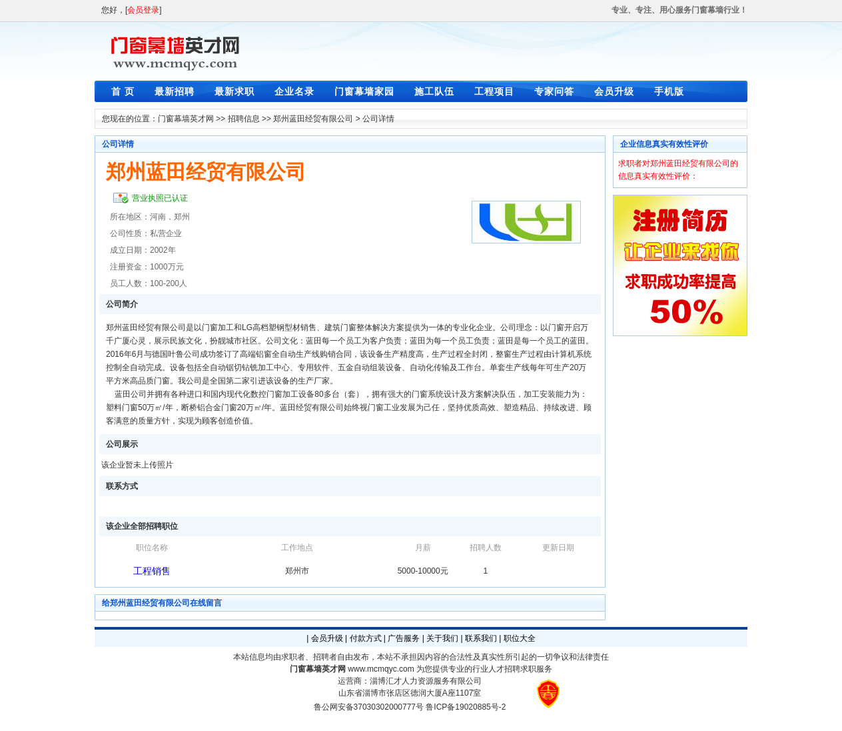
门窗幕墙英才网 (186, 118)
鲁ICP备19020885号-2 (466, 707)
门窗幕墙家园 (364, 91)
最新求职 (234, 91)
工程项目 (494, 91)
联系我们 (481, 638)
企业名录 (294, 91)
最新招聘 (175, 91)
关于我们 (442, 638)
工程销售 (152, 571)
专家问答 (554, 91)
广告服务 (404, 638)
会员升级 (614, 91)
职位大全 (520, 638)
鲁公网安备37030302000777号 (369, 707)
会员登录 (143, 10)
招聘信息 (244, 118)
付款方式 (366, 638)
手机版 (669, 91)
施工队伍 (434, 91)
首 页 (123, 91)
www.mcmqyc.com (381, 669)
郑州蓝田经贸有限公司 (313, 118)
